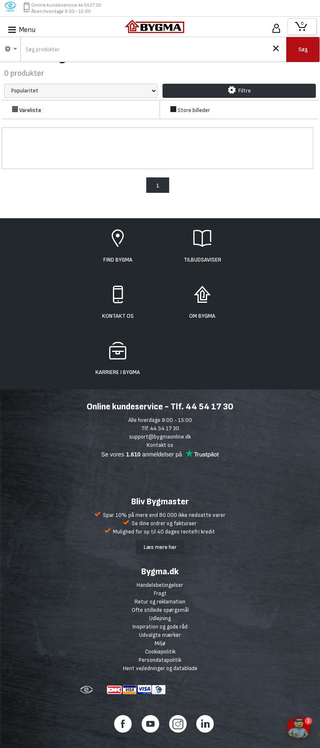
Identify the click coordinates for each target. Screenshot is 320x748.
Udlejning (160, 618)
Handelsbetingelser (160, 584)
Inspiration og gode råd (160, 626)
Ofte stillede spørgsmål (160, 609)
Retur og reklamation (160, 601)
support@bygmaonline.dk (160, 436)
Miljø (160, 643)
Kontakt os (160, 445)
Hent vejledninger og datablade (160, 668)
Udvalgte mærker (160, 634)
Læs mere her (160, 547)
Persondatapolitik (160, 659)
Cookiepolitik (160, 651)
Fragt (160, 593)
